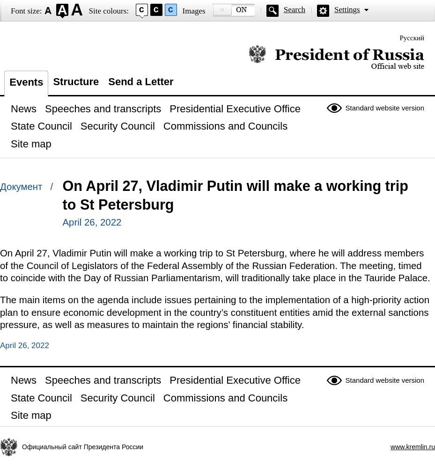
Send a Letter (140, 82)
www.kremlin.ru (413, 447)
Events (26, 82)
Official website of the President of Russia (336, 57)
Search (294, 9)
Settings (347, 9)
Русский (412, 38)
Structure (76, 82)
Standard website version (385, 108)
